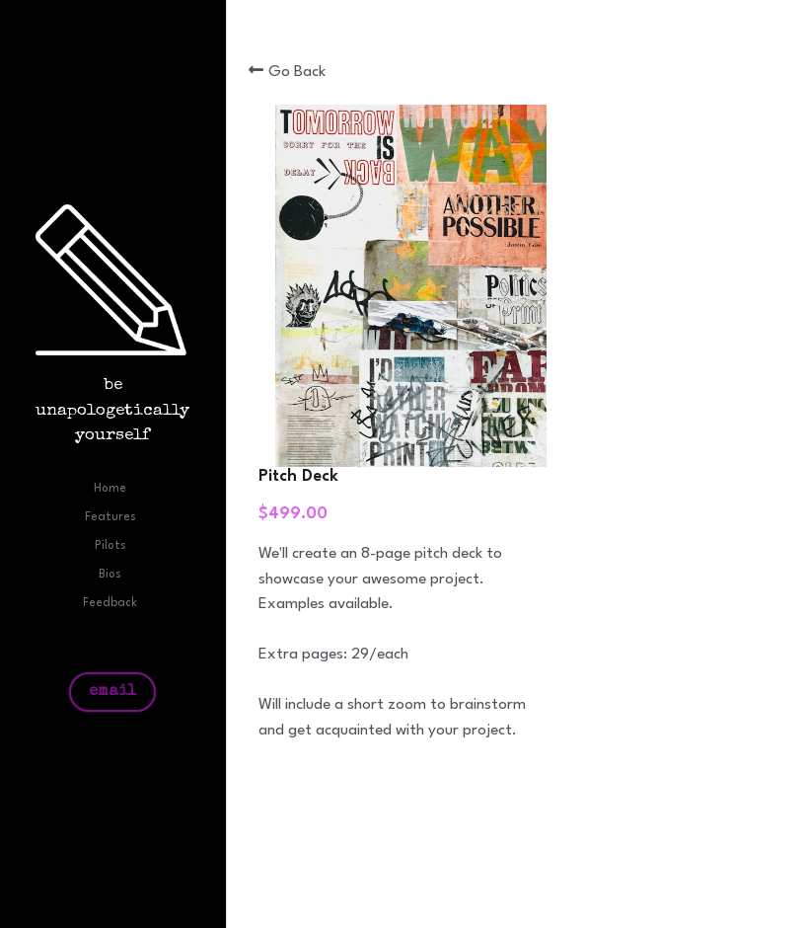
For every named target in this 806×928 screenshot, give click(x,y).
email (112, 692)
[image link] (113, 279)
